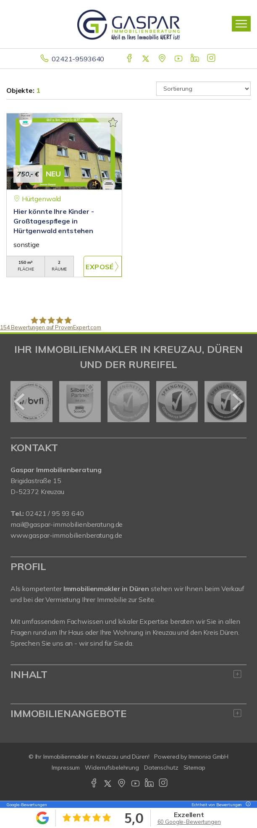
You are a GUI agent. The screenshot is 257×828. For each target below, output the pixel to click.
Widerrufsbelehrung (112, 767)
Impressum (66, 767)
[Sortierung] (203, 88)
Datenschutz (161, 767)
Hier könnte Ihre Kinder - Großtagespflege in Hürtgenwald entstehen (53, 221)
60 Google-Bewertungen (189, 821)
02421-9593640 (78, 59)
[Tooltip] (247, 804)
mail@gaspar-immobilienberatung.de (66, 524)
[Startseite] (128, 24)
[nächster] (237, 401)
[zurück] (19, 401)
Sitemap (194, 767)
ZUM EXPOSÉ (103, 266)
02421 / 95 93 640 (55, 513)
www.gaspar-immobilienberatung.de (66, 535)
